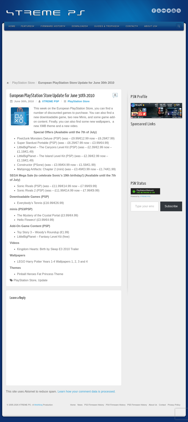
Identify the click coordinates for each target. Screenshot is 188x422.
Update (43, 280)
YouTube (173, 10)
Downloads (80, 26)
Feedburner (159, 10)
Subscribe (171, 206)
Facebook (154, 10)
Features (27, 26)
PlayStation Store (23, 82)
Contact (132, 26)
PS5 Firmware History (137, 405)
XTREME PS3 (145, 196)
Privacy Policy (174, 405)
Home (12, 26)
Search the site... (179, 26)
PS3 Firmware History (94, 405)
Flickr (164, 10)
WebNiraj (38, 405)
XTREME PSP (50, 101)
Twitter (169, 10)
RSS (178, 10)
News (80, 405)
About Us (150, 26)
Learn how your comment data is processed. (86, 391)
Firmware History (53, 26)
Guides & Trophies (106, 26)
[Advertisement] (94, 56)
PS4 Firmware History (115, 405)
